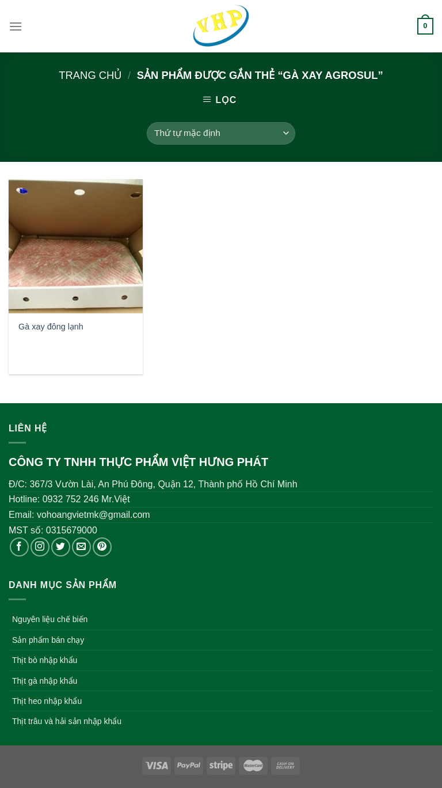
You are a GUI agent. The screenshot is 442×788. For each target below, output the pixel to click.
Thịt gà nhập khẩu (44, 680)
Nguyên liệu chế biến (49, 619)
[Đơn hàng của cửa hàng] (221, 133)
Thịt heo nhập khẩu (47, 701)
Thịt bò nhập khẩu (44, 660)
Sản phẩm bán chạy (48, 640)
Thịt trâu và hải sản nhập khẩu (66, 721)
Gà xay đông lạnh (50, 326)
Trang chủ (90, 75)
